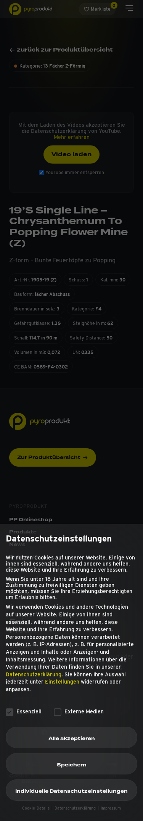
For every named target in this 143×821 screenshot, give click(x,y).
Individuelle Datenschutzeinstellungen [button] (71, 797)
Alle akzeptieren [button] (71, 744)
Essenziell (24, 717)
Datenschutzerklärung (33, 680)
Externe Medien (79, 717)
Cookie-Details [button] (36, 813)
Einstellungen (62, 687)
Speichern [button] (72, 770)
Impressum (111, 813)
